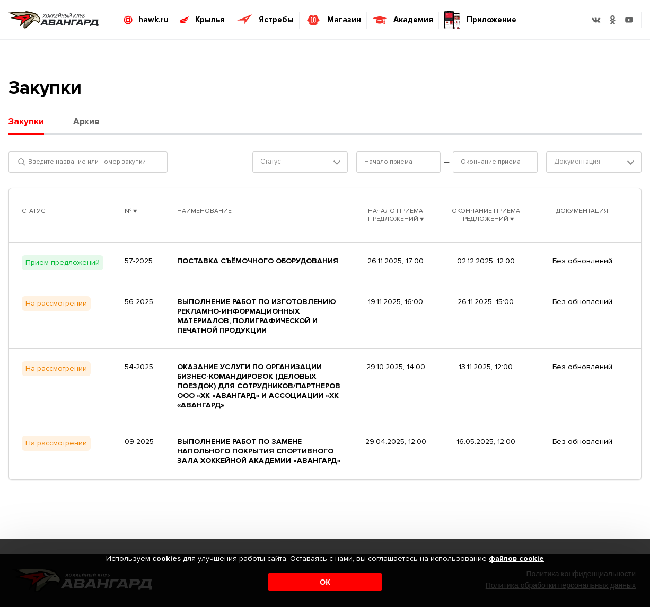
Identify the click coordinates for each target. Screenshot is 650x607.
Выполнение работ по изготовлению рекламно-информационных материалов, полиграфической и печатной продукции (256, 316)
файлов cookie (516, 559)
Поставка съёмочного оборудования (257, 260)
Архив (86, 121)
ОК (325, 582)
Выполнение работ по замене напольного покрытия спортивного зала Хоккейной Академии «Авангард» (258, 451)
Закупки (26, 121)
